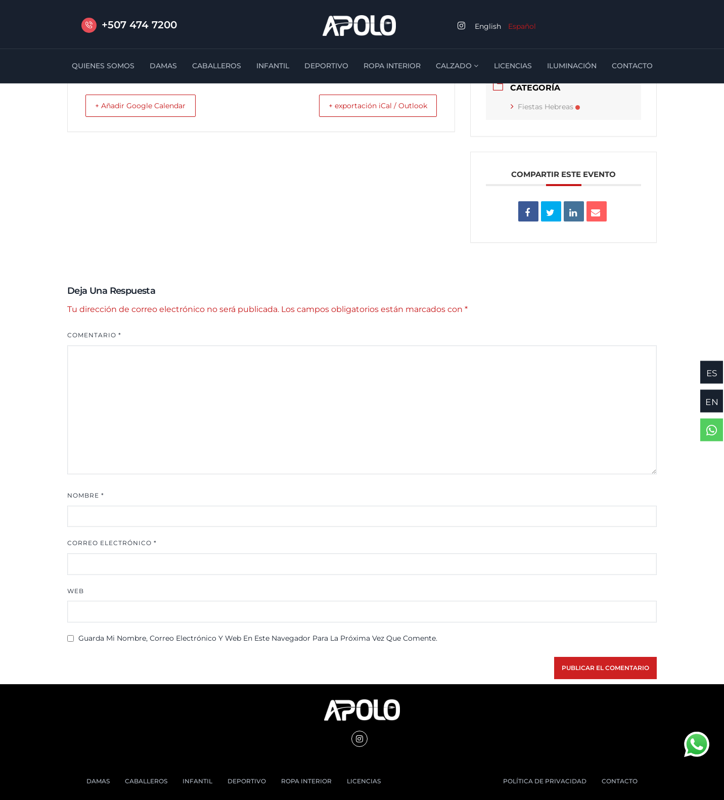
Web (75, 591)
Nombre (85, 495)
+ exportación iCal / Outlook (370, 105)
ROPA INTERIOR (392, 65)
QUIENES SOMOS (103, 65)
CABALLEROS (216, 65)
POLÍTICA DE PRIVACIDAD (544, 781)
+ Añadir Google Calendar (148, 105)
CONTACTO (632, 65)
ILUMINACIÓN (572, 65)
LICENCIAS (513, 65)
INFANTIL (272, 65)
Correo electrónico (112, 543)
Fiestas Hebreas (545, 106)
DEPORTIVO (326, 65)
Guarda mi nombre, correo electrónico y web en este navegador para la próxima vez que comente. (257, 638)
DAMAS (163, 65)
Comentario (94, 335)
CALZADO (457, 65)
